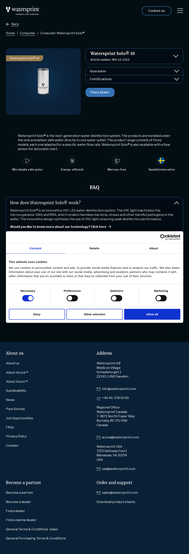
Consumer (27, 33)
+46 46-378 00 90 (115, 398)
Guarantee (134, 71)
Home (10, 33)
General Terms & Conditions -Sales (32, 529)
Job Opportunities (19, 418)
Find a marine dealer (21, 520)
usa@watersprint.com (118, 469)
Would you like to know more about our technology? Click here (58, 227)
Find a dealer (100, 92)
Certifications (134, 79)
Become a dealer (18, 502)
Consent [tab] (35, 248)
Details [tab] (95, 248)
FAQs (10, 427)
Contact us (156, 11)
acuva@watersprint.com (120, 437)
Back (15, 24)
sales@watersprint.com (120, 493)
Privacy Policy (16, 436)
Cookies (12, 445)
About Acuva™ (17, 372)
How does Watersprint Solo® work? (94, 202)
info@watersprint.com (119, 389)
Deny (37, 314)
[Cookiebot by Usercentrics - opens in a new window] (163, 237)
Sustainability (16, 391)
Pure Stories (15, 409)
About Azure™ (17, 381)
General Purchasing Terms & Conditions (36, 538)
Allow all (152, 314)
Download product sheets (116, 502)
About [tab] (153, 248)
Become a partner (19, 493)
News (10, 400)
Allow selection (94, 314)
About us (12, 363)
